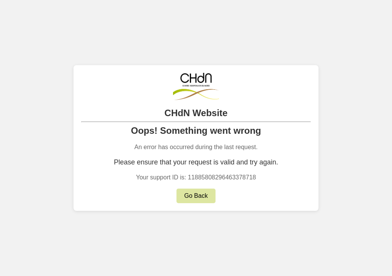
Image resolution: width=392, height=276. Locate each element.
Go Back (195, 195)
